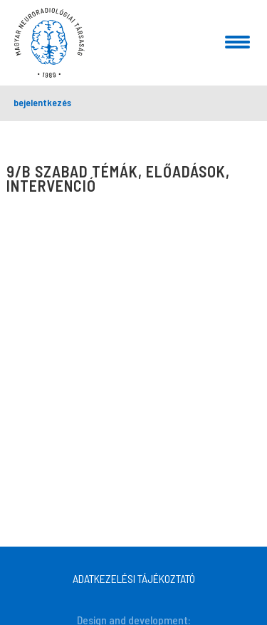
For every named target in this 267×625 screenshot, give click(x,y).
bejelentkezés (42, 102)
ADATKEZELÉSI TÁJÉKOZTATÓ (134, 578)
